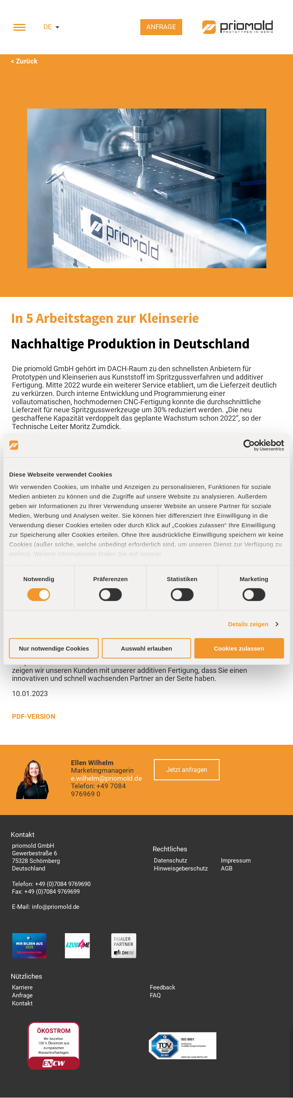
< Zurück (24, 61)
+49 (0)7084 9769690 (62, 884)
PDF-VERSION (33, 717)
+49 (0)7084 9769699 (52, 892)
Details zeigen (248, 624)
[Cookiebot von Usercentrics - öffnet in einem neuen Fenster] (249, 445)
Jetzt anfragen (187, 770)
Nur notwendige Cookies (54, 648)
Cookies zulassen (239, 648)
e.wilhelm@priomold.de (106, 779)
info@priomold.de (55, 907)
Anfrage (160, 28)
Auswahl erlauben (146, 648)
